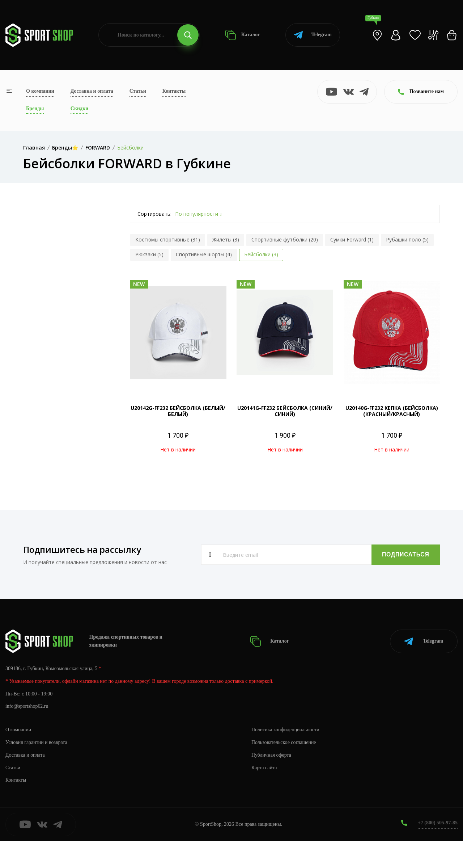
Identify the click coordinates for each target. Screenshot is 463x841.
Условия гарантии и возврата (36, 742)
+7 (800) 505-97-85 (437, 822)
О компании (40, 91)
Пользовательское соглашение (284, 742)
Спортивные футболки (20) (284, 239)
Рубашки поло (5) (407, 239)
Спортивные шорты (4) (204, 254)
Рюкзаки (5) (149, 254)
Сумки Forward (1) (352, 239)
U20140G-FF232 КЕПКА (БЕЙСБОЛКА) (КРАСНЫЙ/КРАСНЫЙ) (391, 410)
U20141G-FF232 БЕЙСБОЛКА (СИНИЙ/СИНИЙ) (284, 410)
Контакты (174, 91)
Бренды (35, 108)
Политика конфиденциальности (285, 729)
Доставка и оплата (92, 91)
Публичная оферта (271, 754)
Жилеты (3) (225, 239)
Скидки (79, 108)
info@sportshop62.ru (26, 706)
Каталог (242, 35)
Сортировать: (154, 213)
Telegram (313, 34)
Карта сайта (264, 767)
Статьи (137, 91)
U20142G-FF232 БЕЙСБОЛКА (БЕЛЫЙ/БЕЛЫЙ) (178, 410)
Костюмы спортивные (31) (167, 239)
